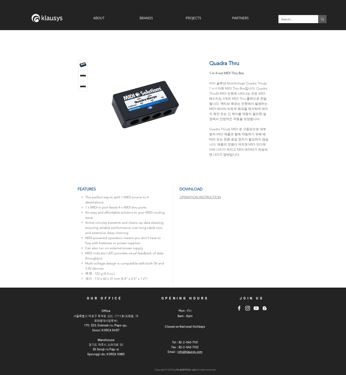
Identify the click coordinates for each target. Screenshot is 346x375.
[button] (240, 18)
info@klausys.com (190, 352)
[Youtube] (256, 308)
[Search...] (295, 19)
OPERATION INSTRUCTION (200, 197)
